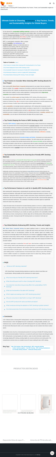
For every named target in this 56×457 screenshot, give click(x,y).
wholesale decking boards (34, 349)
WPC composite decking (38, 346)
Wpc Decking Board (30, 20)
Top (52, 453)
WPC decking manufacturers (43, 348)
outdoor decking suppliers (18, 348)
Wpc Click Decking (15, 346)
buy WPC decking (30, 348)
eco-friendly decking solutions (19, 349)
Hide (17, 62)
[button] (50, 3)
